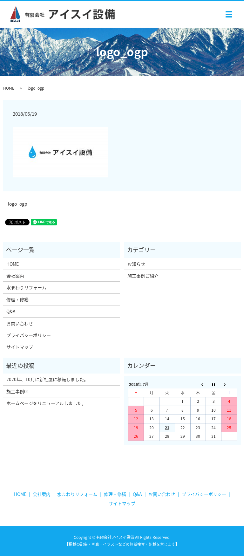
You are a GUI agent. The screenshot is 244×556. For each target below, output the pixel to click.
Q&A (11, 311)
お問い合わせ (19, 323)
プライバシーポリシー (28, 335)
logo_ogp (17, 204)
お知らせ (136, 264)
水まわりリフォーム (26, 287)
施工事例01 (17, 391)
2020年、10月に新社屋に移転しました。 (47, 379)
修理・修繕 (17, 299)
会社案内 (15, 275)
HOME (8, 88)
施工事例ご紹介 (143, 275)
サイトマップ (19, 347)
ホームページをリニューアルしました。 (46, 403)
